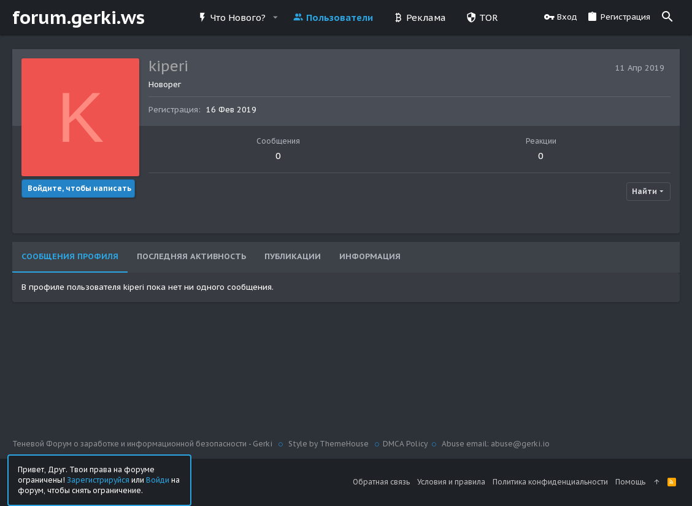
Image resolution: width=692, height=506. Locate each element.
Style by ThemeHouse (328, 443)
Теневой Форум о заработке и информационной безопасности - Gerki (143, 443)
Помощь (630, 481)
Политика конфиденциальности (550, 481)
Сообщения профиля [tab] (69, 256)
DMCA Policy (405, 443)
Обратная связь (381, 481)
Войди (157, 479)
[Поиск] (667, 17)
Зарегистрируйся (98, 479)
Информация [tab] (370, 256)
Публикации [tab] (292, 256)
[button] (275, 17)
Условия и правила (451, 481)
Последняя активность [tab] (191, 256)
